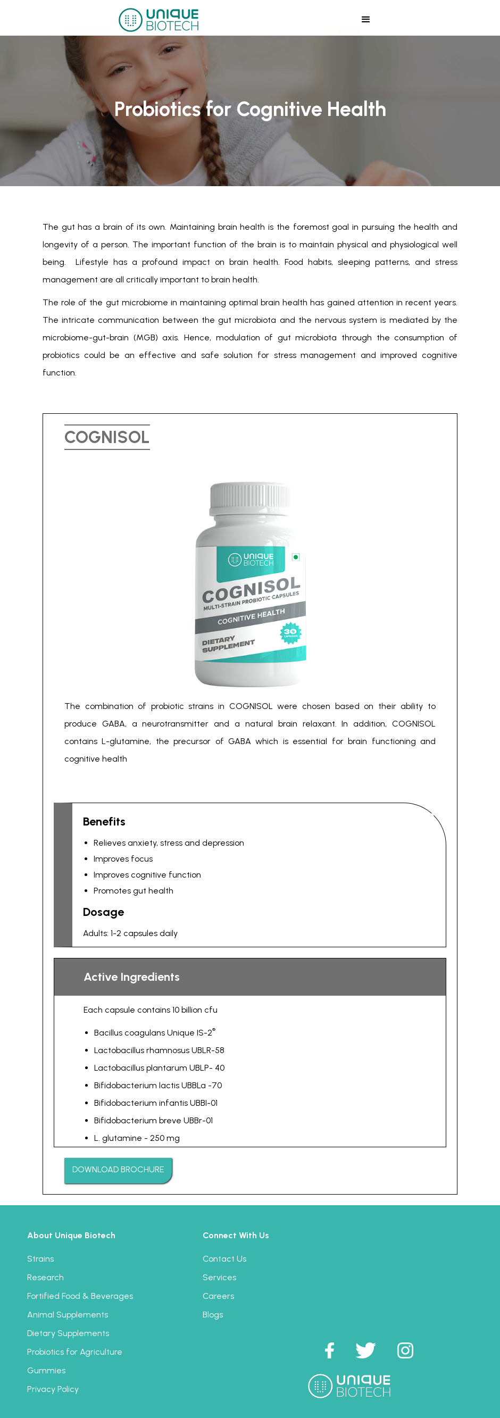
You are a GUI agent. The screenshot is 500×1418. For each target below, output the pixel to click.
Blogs (213, 1314)
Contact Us (224, 1259)
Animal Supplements (67, 1314)
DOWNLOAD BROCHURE (118, 1169)
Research (45, 1277)
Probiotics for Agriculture (74, 1352)
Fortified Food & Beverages (80, 1296)
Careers (218, 1296)
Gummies (46, 1370)
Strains (40, 1259)
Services (219, 1277)
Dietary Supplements (68, 1333)
